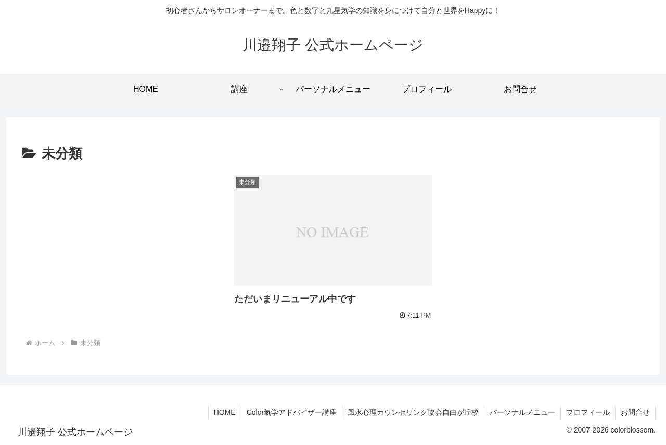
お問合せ (635, 412)
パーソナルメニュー (522, 412)
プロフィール (588, 412)
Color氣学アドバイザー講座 (292, 412)
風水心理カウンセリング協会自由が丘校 (413, 412)
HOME (225, 412)
